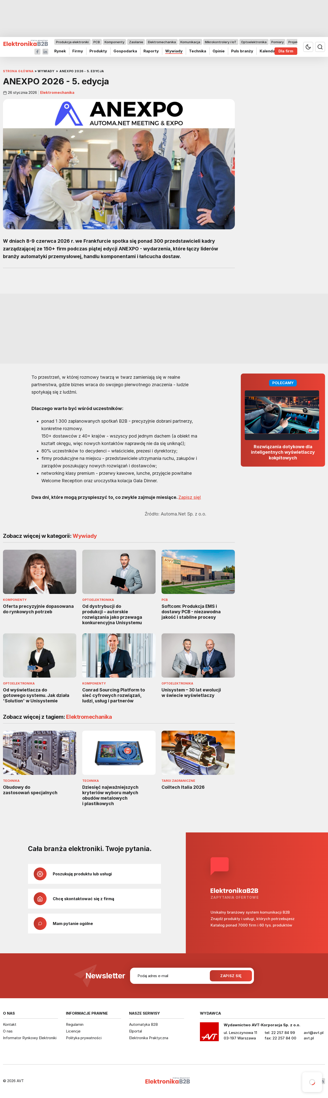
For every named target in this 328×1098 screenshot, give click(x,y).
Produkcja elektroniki (72, 42)
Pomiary (277, 42)
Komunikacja (190, 42)
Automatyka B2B (143, 1024)
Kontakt (9, 1024)
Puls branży (242, 51)
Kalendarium (271, 51)
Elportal (135, 1031)
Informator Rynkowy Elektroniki (29, 1037)
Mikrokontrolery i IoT (220, 42)
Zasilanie (136, 42)
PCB (96, 42)
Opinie (219, 51)
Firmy (77, 51)
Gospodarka (125, 51)
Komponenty (114, 42)
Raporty (151, 51)
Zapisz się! (189, 497)
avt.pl (309, 1038)
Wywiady (174, 51)
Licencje (73, 1031)
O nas (8, 1031)
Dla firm (285, 51)
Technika (197, 51)
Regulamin (74, 1024)
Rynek (60, 51)
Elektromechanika (162, 42)
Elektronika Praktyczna (148, 1037)
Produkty (98, 51)
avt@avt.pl (314, 1032)
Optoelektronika (254, 42)
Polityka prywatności (84, 1037)
